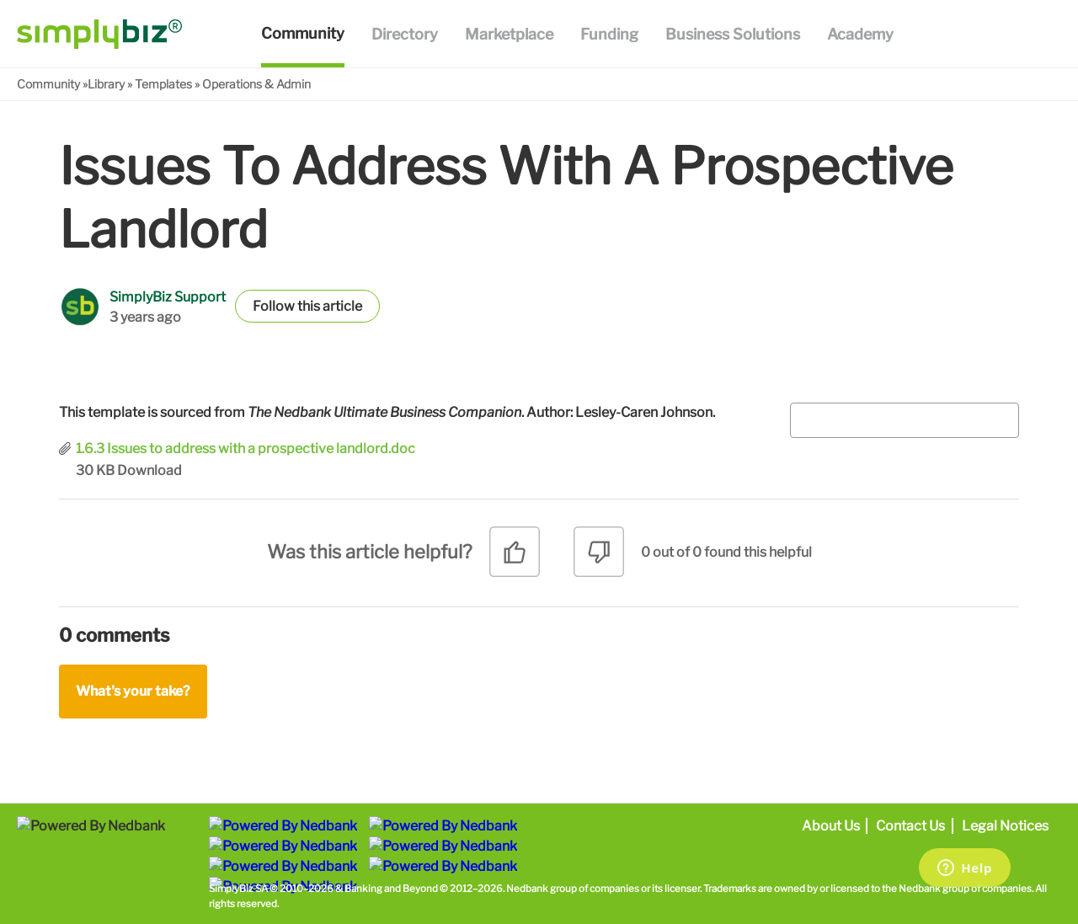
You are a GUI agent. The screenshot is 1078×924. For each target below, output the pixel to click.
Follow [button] (274, 306)
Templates (163, 84)
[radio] (514, 558)
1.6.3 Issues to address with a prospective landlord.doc (245, 449)
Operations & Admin (256, 84)
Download (149, 470)
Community (48, 84)
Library (106, 84)
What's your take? (133, 691)
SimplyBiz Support (167, 297)
